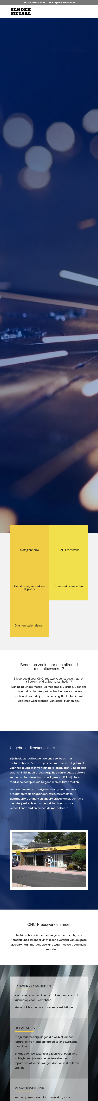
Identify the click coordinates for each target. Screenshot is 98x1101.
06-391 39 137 (39, 2)
